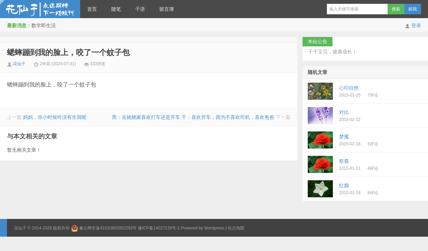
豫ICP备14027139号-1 (159, 228)
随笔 (116, 9)
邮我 (412, 9)
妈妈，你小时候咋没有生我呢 (54, 117)
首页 (92, 9)
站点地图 (236, 228)
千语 (140, 9)
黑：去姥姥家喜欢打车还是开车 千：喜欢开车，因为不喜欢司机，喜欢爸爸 (193, 117)
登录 (416, 25)
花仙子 (40, 9)
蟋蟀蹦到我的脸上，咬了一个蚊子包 (68, 52)
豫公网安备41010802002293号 (108, 228)
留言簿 (166, 9)
